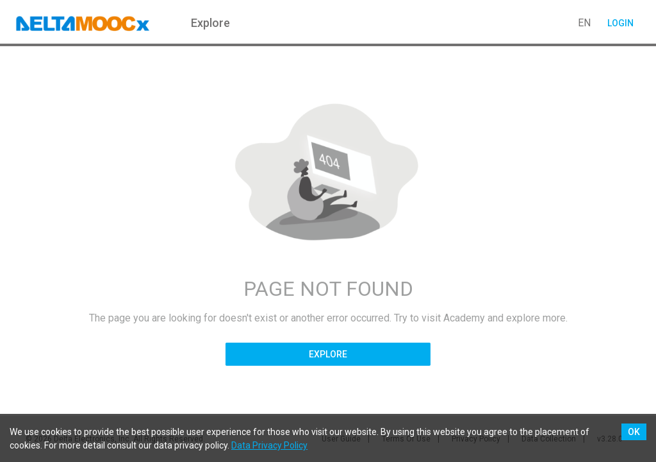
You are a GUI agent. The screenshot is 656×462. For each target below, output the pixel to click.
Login (620, 23)
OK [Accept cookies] (634, 432)
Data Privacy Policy (269, 445)
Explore (328, 354)
